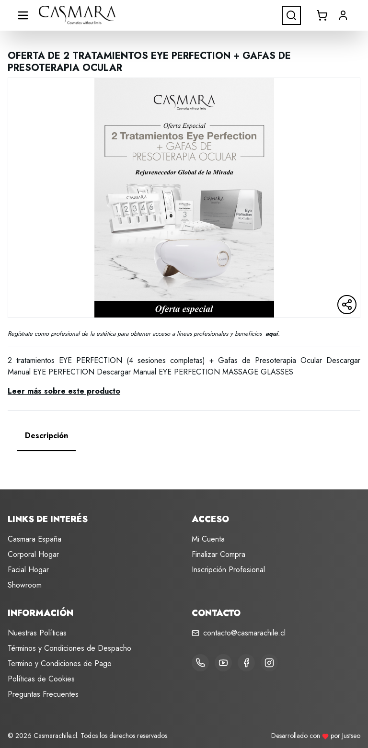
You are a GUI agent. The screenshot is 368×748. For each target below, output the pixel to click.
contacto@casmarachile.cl (244, 632)
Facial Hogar (28, 569)
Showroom (25, 584)
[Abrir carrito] (322, 15)
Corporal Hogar (33, 554)
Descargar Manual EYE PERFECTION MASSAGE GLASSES (195, 371)
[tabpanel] (184, 460)
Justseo (351, 735)
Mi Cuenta (208, 538)
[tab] (46, 435)
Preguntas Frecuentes (43, 694)
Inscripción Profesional (228, 569)
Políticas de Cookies (41, 678)
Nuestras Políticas (37, 632)
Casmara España (34, 538)
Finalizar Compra (218, 554)
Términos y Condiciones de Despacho (69, 648)
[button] (343, 15)
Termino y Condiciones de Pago (60, 663)
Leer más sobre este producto (64, 391)
